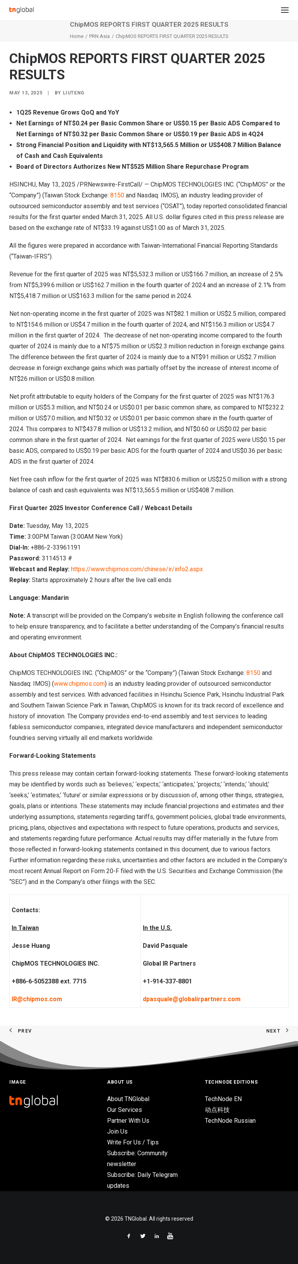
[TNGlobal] (21, 10)
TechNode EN (223, 1099)
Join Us (117, 1131)
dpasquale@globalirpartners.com (192, 999)
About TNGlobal (128, 1099)
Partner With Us (128, 1120)
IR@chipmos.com (37, 999)
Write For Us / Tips (133, 1142)
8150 (117, 195)
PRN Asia (99, 36)
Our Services (124, 1109)
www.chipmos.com (79, 683)
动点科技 (217, 1109)
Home (76, 36)
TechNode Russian (230, 1120)
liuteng (74, 93)
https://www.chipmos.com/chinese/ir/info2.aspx (137, 569)
